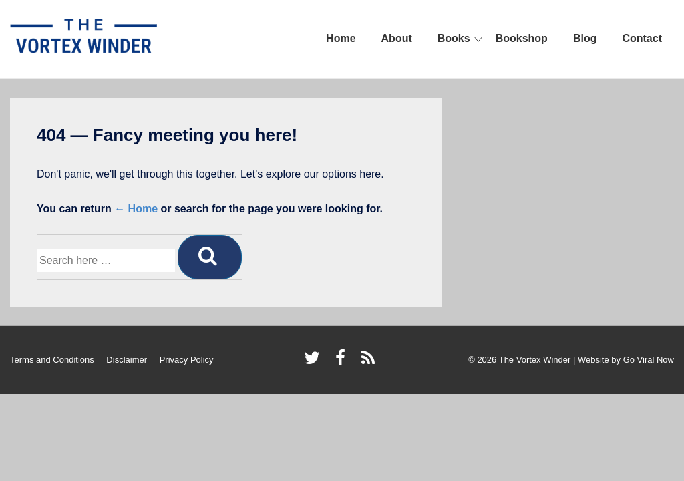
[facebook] (343, 362)
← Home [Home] (136, 208)
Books (454, 38)
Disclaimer (126, 360)
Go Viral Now (648, 360)
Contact (642, 38)
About (396, 38)
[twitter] (315, 362)
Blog (585, 38)
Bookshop (522, 38)
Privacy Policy (187, 360)
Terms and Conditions (52, 360)
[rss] (369, 362)
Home (340, 38)
